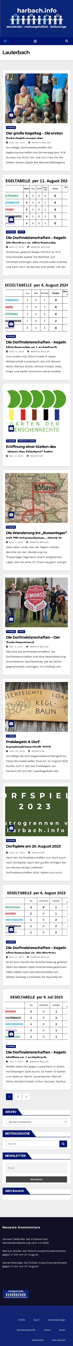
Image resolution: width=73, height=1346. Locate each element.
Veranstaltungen (27, 441)
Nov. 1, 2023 (16, 542)
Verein (62, 1330)
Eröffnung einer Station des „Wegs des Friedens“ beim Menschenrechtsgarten (31, 452)
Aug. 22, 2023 (17, 853)
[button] (67, 41)
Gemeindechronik (26, 1330)
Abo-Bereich (58, 1340)
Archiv (47, 1330)
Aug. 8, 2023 (16, 957)
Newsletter (38, 1340)
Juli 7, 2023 (16, 1061)
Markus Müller (39, 142)
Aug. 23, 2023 (17, 751)
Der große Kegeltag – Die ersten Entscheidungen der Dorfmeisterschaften (34, 138)
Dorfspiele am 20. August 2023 (33, 846)
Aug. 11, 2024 (16, 247)
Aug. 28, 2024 (17, 142)
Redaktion (35, 456)
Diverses (11, 127)
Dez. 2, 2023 (16, 456)
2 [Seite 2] (18, 1096)
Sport (21, 232)
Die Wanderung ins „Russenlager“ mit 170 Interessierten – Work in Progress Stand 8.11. (36, 538)
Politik (21, 1320)
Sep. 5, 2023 (16, 647)
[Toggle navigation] (35, 41)
